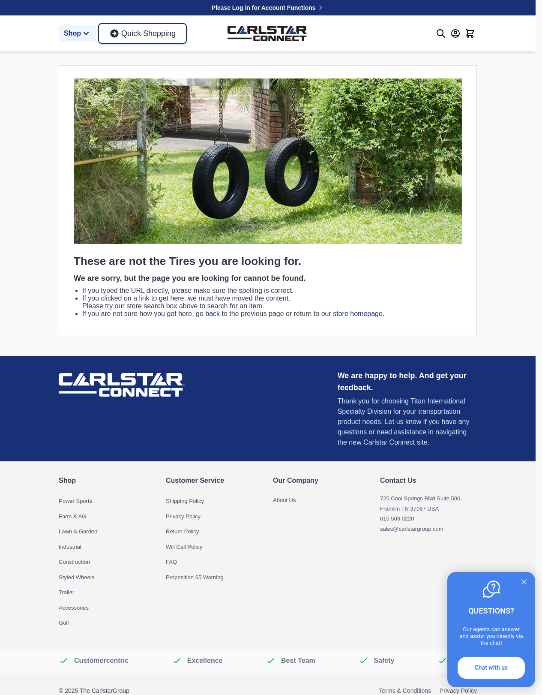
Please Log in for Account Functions (268, 7)
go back (208, 313)
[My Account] (455, 33)
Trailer (66, 592)
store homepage (358, 313)
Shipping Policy (185, 501)
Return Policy (182, 531)
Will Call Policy (184, 547)
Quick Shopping (142, 33)
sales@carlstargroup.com (411, 529)
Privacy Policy (183, 516)
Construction (74, 562)
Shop (77, 33)
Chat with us (491, 667)
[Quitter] (524, 582)
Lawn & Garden (78, 531)
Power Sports (75, 501)
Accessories (74, 608)
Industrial (70, 547)
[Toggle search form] (441, 33)
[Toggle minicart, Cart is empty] (470, 33)
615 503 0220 (397, 518)
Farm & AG (72, 516)
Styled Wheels (76, 577)
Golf (64, 623)
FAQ (171, 562)
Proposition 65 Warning (195, 577)
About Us (284, 500)
